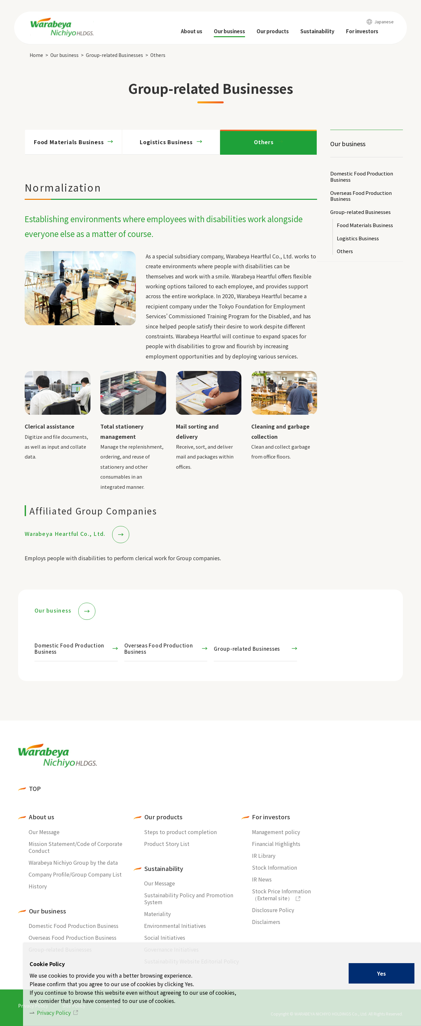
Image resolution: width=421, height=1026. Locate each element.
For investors (271, 817)
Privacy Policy (54, 1012)
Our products (163, 817)
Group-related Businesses (114, 55)
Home (36, 55)
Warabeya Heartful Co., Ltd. (66, 534)
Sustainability (163, 868)
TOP (35, 788)
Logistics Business (358, 238)
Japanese (384, 21)
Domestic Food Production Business (361, 177)
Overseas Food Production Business (361, 196)
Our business (64, 55)
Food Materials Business (365, 225)
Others (264, 142)
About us (41, 817)
